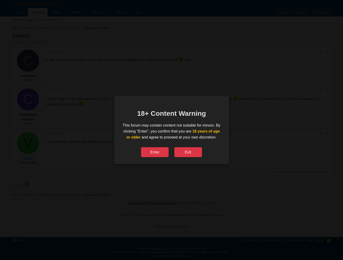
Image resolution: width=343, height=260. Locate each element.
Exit (188, 152)
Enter (154, 152)
